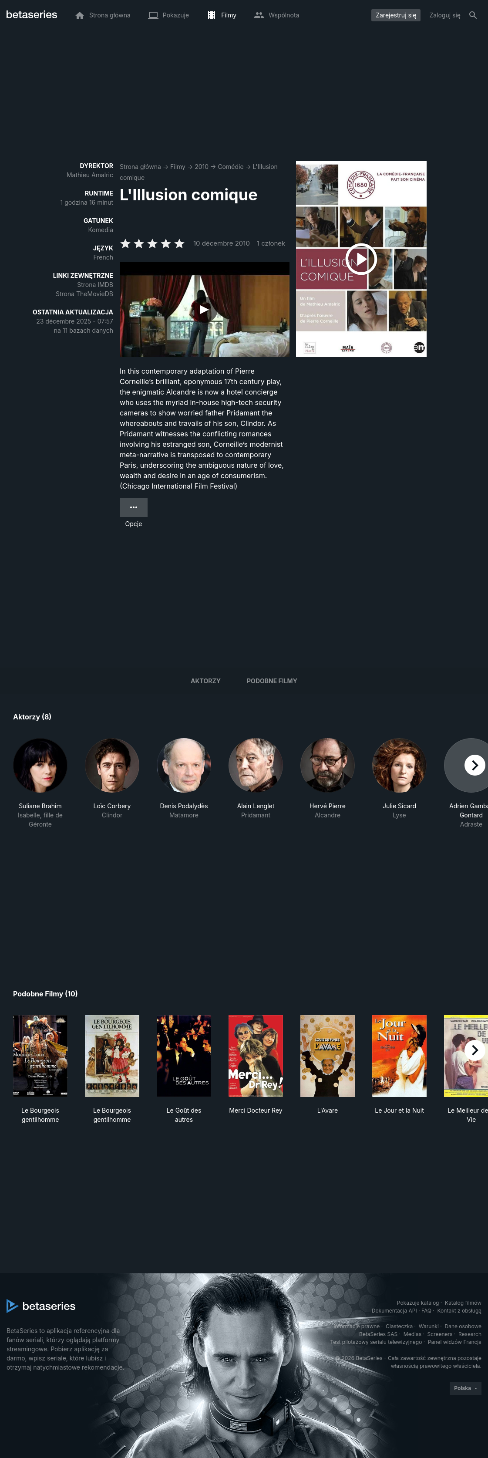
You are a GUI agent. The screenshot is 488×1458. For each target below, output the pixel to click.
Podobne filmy (272, 681)
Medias (412, 1334)
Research (469, 1334)
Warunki (429, 1326)
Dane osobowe (462, 1326)
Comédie (230, 166)
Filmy (177, 166)
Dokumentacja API (394, 1310)
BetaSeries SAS (378, 1334)
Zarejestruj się (396, 15)
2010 (202, 166)
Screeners (440, 1334)
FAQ (426, 1310)
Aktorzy (206, 681)
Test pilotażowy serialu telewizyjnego (376, 1342)
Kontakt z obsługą (459, 1310)
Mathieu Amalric (90, 175)
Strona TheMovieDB (84, 293)
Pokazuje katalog (418, 1302)
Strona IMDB (95, 284)
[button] (40, 783)
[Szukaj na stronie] (473, 15)
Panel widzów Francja (454, 1342)
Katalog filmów (463, 1302)
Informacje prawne (356, 1326)
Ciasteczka (399, 1326)
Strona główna (140, 166)
